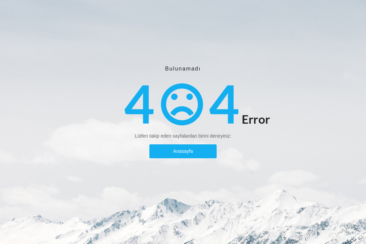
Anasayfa (183, 151)
